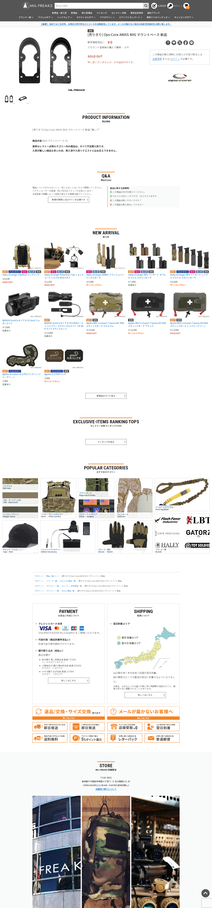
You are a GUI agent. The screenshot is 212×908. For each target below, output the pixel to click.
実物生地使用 (136, 12)
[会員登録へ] (158, 6)
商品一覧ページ (52, 576)
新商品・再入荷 (59, 12)
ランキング (102, 12)
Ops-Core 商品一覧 (68, 581)
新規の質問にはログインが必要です (68, 199)
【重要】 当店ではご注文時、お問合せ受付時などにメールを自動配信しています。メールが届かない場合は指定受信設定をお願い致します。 (106, 24)
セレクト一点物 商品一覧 (72, 586)
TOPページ (39, 576)
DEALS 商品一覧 (68, 590)
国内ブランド (153, 12)
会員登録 (157, 59)
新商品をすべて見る (106, 395)
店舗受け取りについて (106, 789)
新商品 (74, 12)
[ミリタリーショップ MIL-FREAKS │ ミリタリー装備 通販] (37, 5)
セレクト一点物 (118, 12)
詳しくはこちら (68, 680)
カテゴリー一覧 (52, 586)
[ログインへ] (174, 6)
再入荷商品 (87, 12)
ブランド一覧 (51, 581)
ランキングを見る (106, 441)
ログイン (175, 59)
